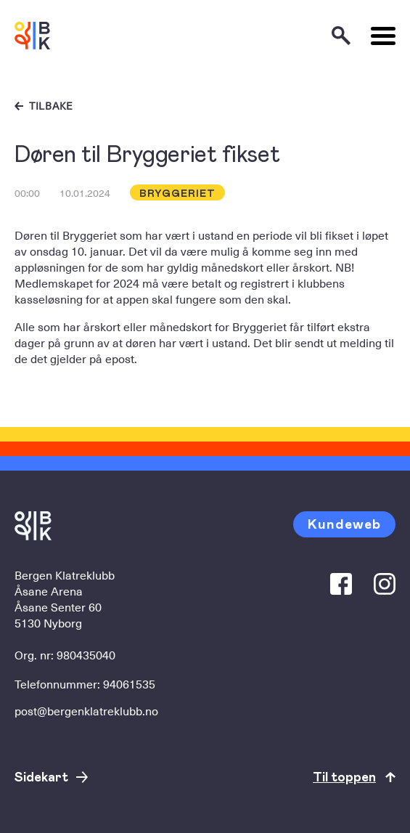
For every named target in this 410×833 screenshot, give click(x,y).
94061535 (129, 683)
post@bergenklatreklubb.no (86, 710)
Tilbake (51, 106)
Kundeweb (344, 523)
